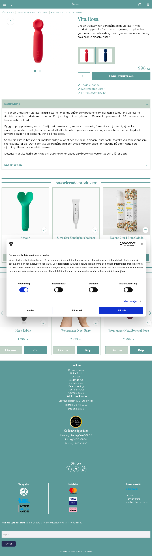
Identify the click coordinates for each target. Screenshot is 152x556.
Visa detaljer (130, 301)
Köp (35, 350)
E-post (4, 528)
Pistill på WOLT (76, 389)
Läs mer (64, 350)
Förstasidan (8, 12)
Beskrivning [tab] (76, 104)
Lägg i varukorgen (121, 76)
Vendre (89, 551)
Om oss (76, 376)
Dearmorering (76, 386)
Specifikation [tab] (76, 165)
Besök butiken (76, 370)
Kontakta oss (76, 383)
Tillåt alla (121, 310)
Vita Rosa (77, 12)
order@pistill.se (76, 409)
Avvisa (30, 310)
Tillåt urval (76, 310)
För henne (43, 12)
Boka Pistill (76, 373)
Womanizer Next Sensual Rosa (129, 330)
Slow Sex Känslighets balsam (76, 238)
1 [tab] (35, 71)
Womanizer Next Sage (76, 330)
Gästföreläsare (76, 393)
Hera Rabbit (23, 330)
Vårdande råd (76, 380)
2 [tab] (40, 71)
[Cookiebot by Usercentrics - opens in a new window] (121, 244)
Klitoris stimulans (60, 12)
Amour (25, 238)
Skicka (8, 544)
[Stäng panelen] (142, 244)
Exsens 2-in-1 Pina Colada (126, 238)
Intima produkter (26, 12)
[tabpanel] (38, 40)
